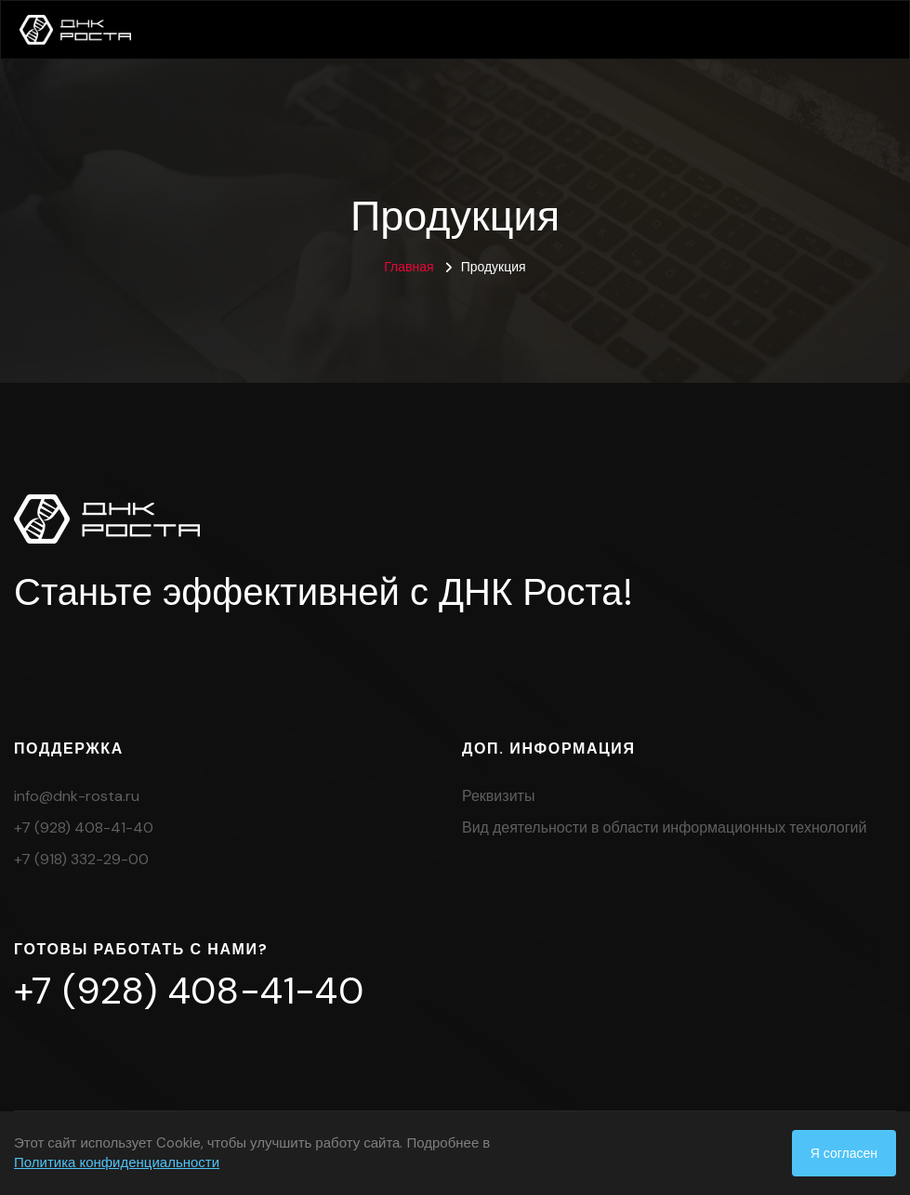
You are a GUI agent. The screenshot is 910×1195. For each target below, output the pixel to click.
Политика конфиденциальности (116, 1162)
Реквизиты (498, 796)
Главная (408, 266)
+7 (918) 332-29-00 (81, 859)
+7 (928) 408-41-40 (83, 827)
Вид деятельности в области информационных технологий (664, 827)
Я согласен (844, 1153)
